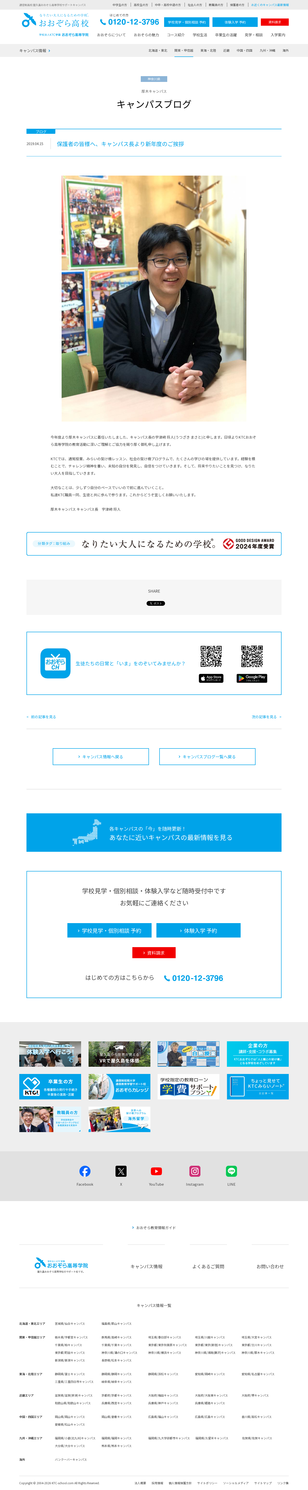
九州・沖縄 (267, 50)
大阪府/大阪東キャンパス (211, 1395)
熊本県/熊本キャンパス (117, 1446)
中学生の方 (120, 5)
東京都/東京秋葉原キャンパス (167, 1345)
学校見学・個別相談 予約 (187, 22)
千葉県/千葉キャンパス (117, 1345)
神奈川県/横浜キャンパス (164, 1352)
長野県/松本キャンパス (117, 1360)
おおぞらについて (111, 34)
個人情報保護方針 (180, 1483)
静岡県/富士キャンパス (70, 1374)
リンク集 (283, 1483)
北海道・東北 (157, 50)
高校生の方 (141, 5)
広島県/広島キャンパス (210, 1417)
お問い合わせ (270, 1266)
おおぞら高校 (55, 24)
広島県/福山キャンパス (163, 1417)
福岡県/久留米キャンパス (211, 1438)
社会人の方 (195, 5)
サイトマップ (263, 1483)
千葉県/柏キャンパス (68, 1345)
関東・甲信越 (183, 50)
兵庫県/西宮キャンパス (117, 1403)
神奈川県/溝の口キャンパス (119, 1352)
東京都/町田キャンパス (70, 1352)
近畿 (226, 50)
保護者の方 (237, 5)
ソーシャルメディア (236, 1483)
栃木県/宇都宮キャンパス (71, 1337)
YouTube (156, 1184)
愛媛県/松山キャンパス (70, 1424)
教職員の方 (216, 5)
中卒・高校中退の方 (168, 5)
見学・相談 (254, 34)
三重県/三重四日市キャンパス (74, 1382)
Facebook (85, 1184)
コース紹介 (176, 34)
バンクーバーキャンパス (71, 1459)
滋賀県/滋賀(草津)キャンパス (74, 1395)
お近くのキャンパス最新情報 (270, 5)
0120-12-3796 (129, 23)
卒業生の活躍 (226, 34)
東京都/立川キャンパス (257, 1345)
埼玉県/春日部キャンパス (164, 1337)
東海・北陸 (208, 50)
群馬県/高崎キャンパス (117, 1337)
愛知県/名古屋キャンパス (258, 1374)
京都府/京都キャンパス (117, 1395)
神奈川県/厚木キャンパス (258, 1352)
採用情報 (157, 1483)
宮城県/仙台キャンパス (70, 1323)
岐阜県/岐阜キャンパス (117, 1382)
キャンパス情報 (32, 50)
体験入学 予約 (235, 22)
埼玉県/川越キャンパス (210, 1337)
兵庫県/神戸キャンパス (163, 1403)
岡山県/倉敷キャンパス (117, 1417)
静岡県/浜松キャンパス (163, 1374)
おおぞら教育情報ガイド (156, 1227)
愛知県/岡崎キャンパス (210, 1374)
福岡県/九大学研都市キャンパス (169, 1438)
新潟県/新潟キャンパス (70, 1360)
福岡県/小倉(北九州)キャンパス (75, 1438)
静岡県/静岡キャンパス (117, 1374)
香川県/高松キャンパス (257, 1417)
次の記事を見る (264, 716)
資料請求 (275, 22)
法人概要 (140, 1483)
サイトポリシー (207, 1483)
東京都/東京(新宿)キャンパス (214, 1345)
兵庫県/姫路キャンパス (210, 1403)
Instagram (195, 1184)
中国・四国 (244, 50)
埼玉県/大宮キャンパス (257, 1337)
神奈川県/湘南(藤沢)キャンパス (215, 1352)
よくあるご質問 (208, 1266)
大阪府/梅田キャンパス (163, 1395)
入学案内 (278, 34)
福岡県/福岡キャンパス (117, 1438)
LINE (231, 1184)
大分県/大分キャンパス (70, 1446)
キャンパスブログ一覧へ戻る (209, 757)
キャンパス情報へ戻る (102, 757)
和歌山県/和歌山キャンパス (73, 1403)
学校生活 (200, 34)
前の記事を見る (43, 716)
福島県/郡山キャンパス (117, 1323)
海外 (285, 50)
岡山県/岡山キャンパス (70, 1417)
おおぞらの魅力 (146, 34)
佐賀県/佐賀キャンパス (257, 1438)
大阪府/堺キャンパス (255, 1395)
